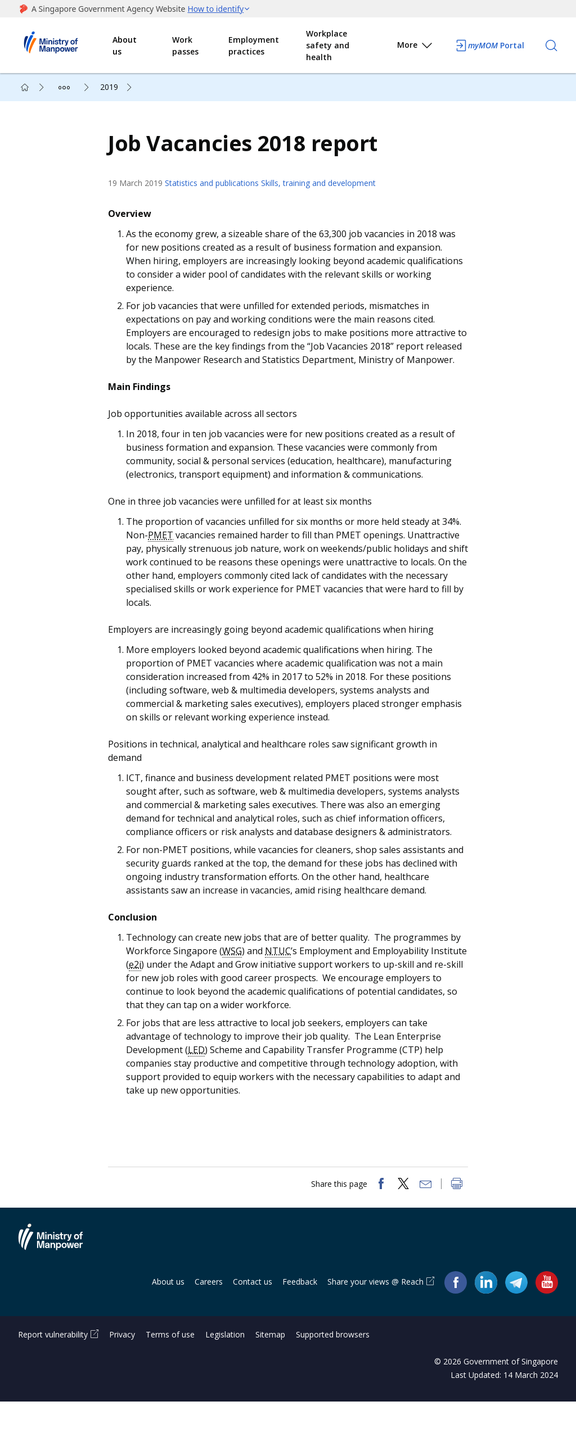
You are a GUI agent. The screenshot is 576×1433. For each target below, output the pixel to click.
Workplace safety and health (327, 45)
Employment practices (253, 45)
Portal (489, 45)
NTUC (283, 973)
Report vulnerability (53, 1366)
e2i (179, 987)
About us (124, 45)
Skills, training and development (324, 192)
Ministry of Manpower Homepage (65, 45)
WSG (238, 973)
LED (202, 1072)
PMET (166, 557)
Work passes (185, 45)
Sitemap (270, 1366)
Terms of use (170, 1366)
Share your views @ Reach (375, 1313)
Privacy (122, 1366)
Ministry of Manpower (59, 1275)
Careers (209, 1313)
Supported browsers (333, 1366)
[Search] (551, 45)
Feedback (299, 1313)
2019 (109, 86)
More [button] (415, 47)
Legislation (225, 1366)
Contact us (252, 1313)
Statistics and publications (217, 192)
